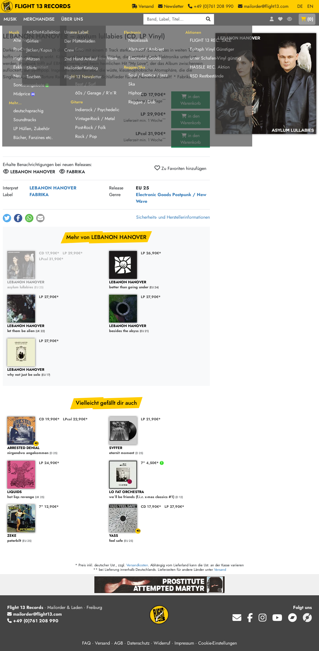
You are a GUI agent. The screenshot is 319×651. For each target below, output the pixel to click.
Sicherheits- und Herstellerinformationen (173, 217)
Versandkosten (137, 565)
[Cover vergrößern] (265, 83)
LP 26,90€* (151, 253)
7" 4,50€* (150, 462)
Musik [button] (10, 19)
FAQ (86, 643)
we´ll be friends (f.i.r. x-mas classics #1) (157, 494)
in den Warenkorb (190, 99)
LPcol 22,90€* (75, 419)
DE (300, 6)
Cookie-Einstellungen (217, 643)
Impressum (184, 643)
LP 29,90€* (73, 253)
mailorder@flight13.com (34, 614)
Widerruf (162, 643)
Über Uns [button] (72, 19)
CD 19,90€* (49, 419)
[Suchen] (208, 19)
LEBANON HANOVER (53, 188)
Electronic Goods (153, 194)
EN (310, 6)
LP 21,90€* (151, 419)
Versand (220, 569)
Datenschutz (138, 643)
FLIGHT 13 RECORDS (37, 6)
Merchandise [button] (39, 19)
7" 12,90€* (49, 506)
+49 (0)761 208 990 (32, 621)
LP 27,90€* (49, 296)
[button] (7, 218)
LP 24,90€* (49, 462)
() (307, 19)
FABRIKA (39, 194)
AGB (118, 643)
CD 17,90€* (49, 253)
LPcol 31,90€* (51, 259)
